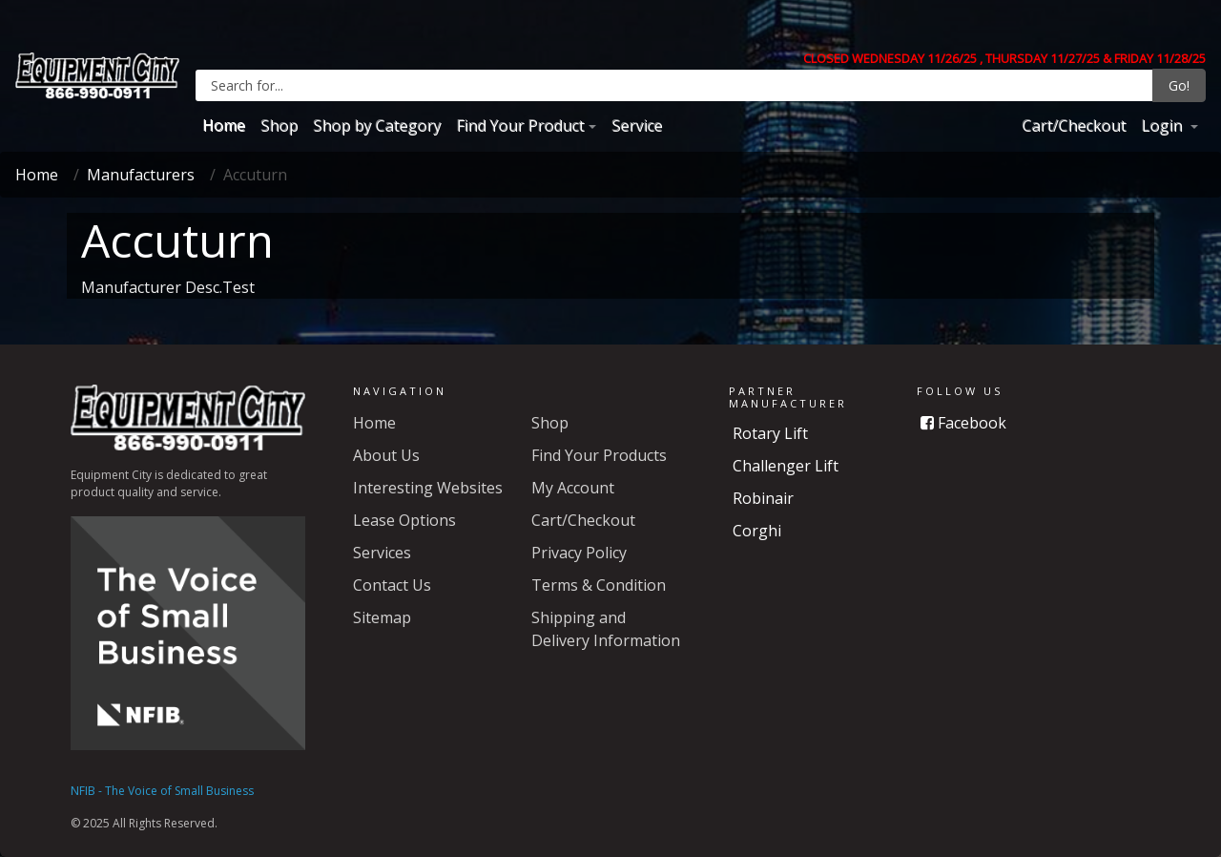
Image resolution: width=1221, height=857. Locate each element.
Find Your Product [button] (520, 125)
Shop (279, 125)
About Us (386, 455)
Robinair (763, 498)
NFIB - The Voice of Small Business (162, 791)
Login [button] (1163, 125)
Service (636, 125)
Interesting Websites (428, 487)
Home (223, 125)
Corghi (757, 530)
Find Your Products (599, 455)
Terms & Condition (598, 585)
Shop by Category (377, 125)
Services (382, 552)
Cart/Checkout (1074, 125)
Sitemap (382, 617)
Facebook (963, 422)
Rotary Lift (770, 433)
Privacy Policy (579, 552)
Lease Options (404, 520)
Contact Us (392, 585)
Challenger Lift (785, 465)
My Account (572, 487)
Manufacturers (141, 174)
